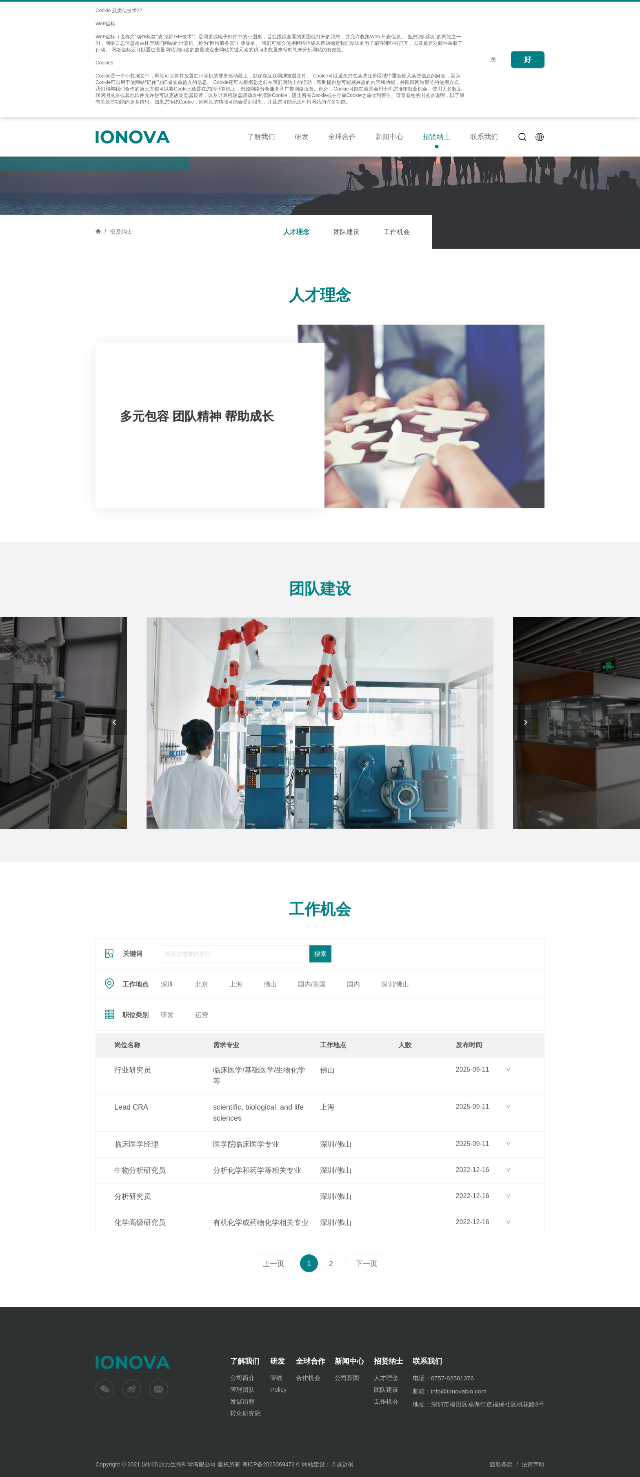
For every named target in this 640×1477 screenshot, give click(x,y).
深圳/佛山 (395, 1037)
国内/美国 (312, 1037)
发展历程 (242, 1401)
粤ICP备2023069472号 (271, 1464)
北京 (201, 1037)
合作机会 (308, 1377)
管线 (276, 1377)
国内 (353, 1037)
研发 (302, 137)
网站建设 (313, 1464)
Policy (278, 1389)
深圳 (167, 1037)
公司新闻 (347, 1377)
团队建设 (346, 231)
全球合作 (342, 137)
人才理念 (296, 231)
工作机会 (397, 231)
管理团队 (242, 1389)
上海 (235, 1037)
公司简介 (242, 1377)
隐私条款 (501, 1464)
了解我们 (261, 137)
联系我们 (484, 137)
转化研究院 (245, 1413)
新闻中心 (389, 137)
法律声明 (533, 1464)
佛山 (270, 1037)
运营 (201, 1067)
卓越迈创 (342, 1464)
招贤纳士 (437, 137)
